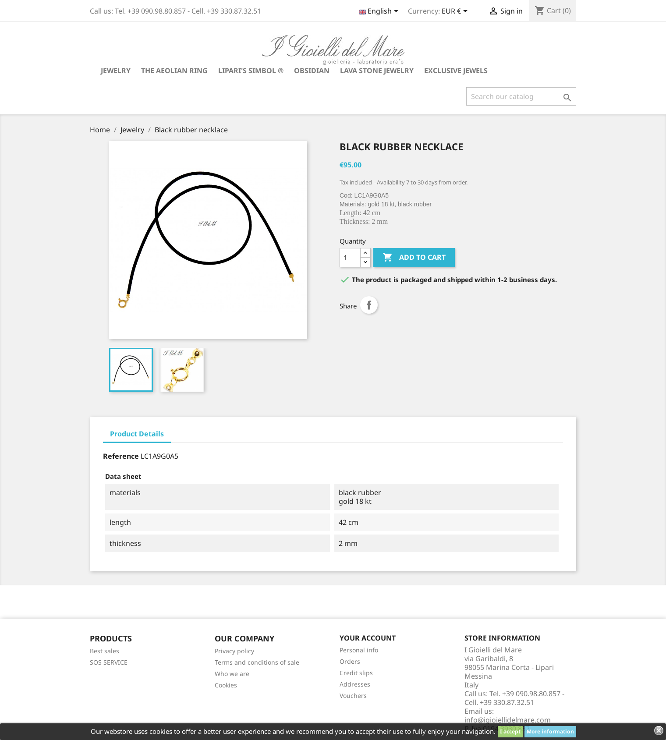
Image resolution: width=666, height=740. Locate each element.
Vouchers (353, 695)
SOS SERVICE (109, 662)
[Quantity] (350, 257)
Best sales (104, 651)
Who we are (232, 673)
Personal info (359, 650)
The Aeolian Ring (174, 70)
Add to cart (414, 257)
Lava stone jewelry (377, 70)
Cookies (226, 685)
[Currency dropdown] (456, 12)
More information (550, 731)
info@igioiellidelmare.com (507, 720)
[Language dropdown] (380, 12)
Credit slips (356, 673)
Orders (350, 661)
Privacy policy (234, 651)
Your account (368, 638)
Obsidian (311, 70)
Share (369, 305)
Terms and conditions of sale (257, 662)
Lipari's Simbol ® (250, 70)
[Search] (521, 96)
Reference (121, 456)
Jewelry (116, 70)
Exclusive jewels (456, 70)
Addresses (355, 684)
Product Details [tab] (137, 434)
